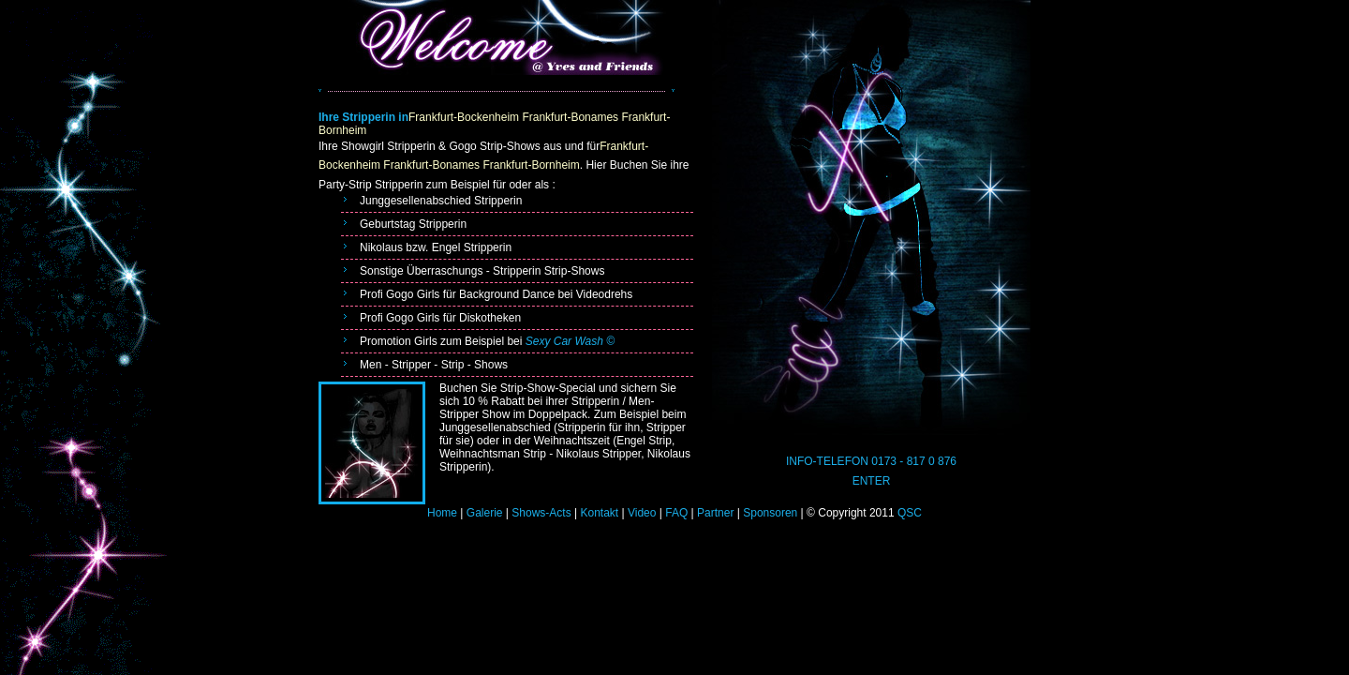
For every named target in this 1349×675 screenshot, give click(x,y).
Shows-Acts (541, 512)
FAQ (676, 512)
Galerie (485, 512)
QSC (908, 512)
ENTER (871, 481)
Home (442, 512)
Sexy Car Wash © (570, 341)
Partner (715, 512)
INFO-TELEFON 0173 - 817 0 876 (871, 461)
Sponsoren (770, 512)
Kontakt (599, 512)
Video (642, 512)
